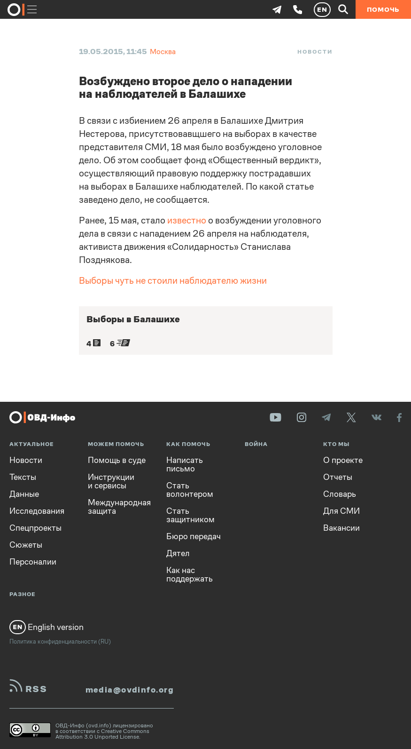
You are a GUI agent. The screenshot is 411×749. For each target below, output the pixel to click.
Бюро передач (193, 536)
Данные (24, 494)
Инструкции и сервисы (111, 481)
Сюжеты (25, 545)
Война (256, 444)
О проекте (343, 460)
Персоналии (32, 562)
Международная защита (119, 506)
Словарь (339, 494)
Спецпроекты (35, 528)
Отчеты (337, 477)
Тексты (22, 477)
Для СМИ (341, 511)
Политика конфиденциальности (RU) (60, 641)
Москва (163, 51)
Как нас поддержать (189, 574)
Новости (314, 52)
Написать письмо (184, 464)
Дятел (178, 553)
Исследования (36, 511)
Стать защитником (190, 515)
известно (186, 220)
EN (322, 9)
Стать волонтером (189, 489)
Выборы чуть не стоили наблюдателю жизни (173, 281)
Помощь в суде (117, 460)
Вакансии (341, 528)
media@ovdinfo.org (129, 689)
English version (46, 627)
